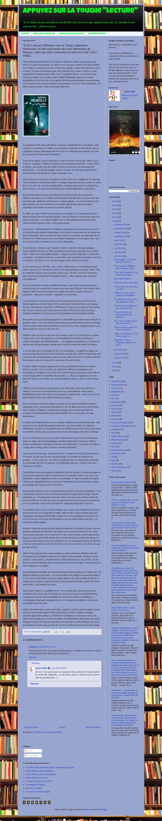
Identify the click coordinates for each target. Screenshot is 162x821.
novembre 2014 (121, 228)
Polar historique (117, 440)
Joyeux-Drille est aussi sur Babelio (39, 771)
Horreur (114, 412)
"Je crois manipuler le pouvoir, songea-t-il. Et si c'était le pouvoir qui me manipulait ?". (125, 547)
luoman (88, 809)
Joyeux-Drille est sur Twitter (36, 778)
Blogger (104, 809)
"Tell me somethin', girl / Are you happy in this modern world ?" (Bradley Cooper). (124, 502)
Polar (113, 433)
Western (114, 471)
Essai (113, 398)
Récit (113, 446)
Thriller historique (118, 467)
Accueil (25, 34)
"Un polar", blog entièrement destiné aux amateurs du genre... (50, 767)
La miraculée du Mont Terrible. (124, 482)
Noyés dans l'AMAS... (123, 279)
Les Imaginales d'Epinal (35, 785)
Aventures (115, 388)
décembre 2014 (120, 224)
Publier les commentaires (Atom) (48, 732)
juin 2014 (118, 248)
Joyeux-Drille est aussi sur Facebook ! (40, 774)
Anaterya (33, 647)
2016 (114, 213)
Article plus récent (30, 727)
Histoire (114, 409)
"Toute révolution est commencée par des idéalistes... (123, 314)
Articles (28, 751)
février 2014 (119, 354)
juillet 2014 (119, 244)
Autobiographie (117, 385)
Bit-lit (113, 395)
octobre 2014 (120, 232)
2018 (114, 205)
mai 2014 (118, 252)
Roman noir (116, 453)
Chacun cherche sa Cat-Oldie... (126, 282)
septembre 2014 (121, 236)
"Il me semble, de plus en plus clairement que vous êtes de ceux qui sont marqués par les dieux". (124, 525)
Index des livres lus (44, 34)
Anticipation (116, 381)
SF (112, 457)
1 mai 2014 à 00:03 (58, 668)
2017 (114, 209)
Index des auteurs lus (71, 34)
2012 (114, 367)
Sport (113, 460)
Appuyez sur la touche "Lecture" (80, 11)
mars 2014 (118, 350)
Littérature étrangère (119, 422)
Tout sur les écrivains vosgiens (37, 791)
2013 (114, 363)
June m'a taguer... (97, 34)
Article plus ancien (93, 727)
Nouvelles (115, 429)
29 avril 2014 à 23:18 (46, 647)
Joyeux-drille (41, 668)
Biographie (115, 391)
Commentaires (31, 755)
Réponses (36, 663)
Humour (114, 415)
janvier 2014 (119, 358)
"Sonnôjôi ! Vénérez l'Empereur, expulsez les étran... (125, 342)
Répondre (33, 657)
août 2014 (118, 240)
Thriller (114, 464)
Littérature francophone (120, 426)
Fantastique (116, 402)
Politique (115, 443)
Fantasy (114, 405)
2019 (114, 201)
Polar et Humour (118, 436)
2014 (114, 221)
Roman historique (118, 450)
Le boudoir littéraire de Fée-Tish (38, 781)
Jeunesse (114, 419)
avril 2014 (118, 256)
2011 (114, 370)
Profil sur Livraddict (33, 788)
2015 (114, 217)
